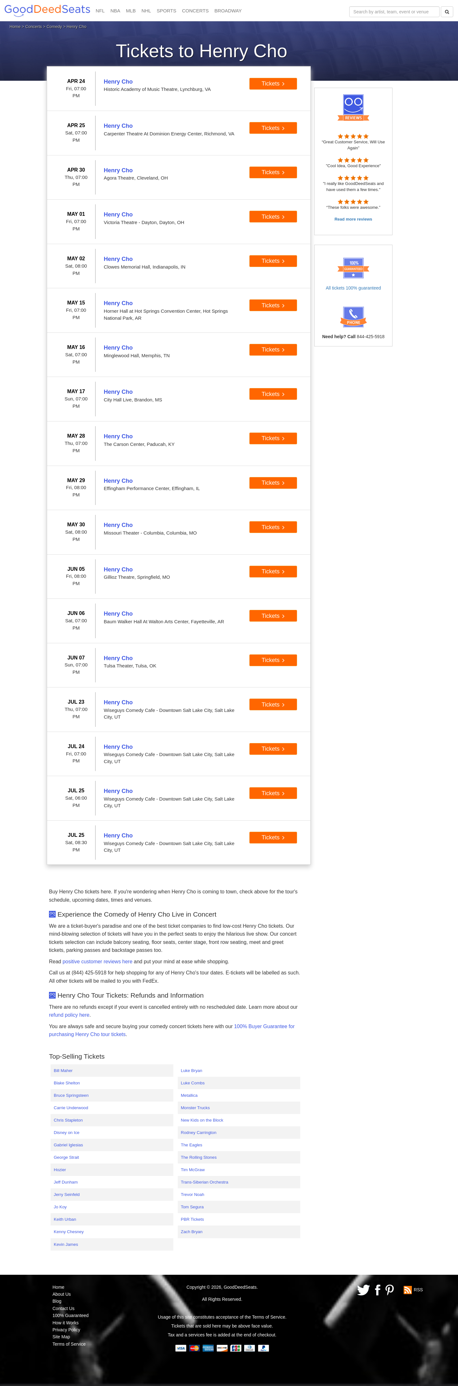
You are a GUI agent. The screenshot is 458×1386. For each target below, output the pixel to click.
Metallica (189, 1095)
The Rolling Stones (199, 1157)
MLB (131, 10)
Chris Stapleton (68, 1120)
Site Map (61, 1336)
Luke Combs (193, 1083)
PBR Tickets (192, 1219)
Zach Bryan (192, 1231)
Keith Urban (65, 1219)
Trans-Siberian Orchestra (204, 1182)
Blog (56, 1301)
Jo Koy (60, 1207)
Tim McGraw (193, 1169)
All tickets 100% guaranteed (353, 287)
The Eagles (191, 1145)
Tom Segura (192, 1207)
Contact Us (63, 1308)
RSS (418, 1289)
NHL (146, 10)
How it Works (65, 1322)
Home (15, 26)
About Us (61, 1294)
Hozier (60, 1169)
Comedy (54, 26)
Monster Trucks (195, 1107)
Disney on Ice (67, 1132)
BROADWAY (228, 10)
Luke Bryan (191, 1070)
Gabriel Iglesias (68, 1145)
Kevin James (66, 1244)
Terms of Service (69, 1344)
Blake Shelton (67, 1083)
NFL (100, 10)
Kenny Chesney (69, 1231)
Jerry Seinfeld (67, 1194)
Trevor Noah (193, 1194)
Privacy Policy (66, 1329)
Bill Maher (63, 1070)
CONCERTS (195, 10)
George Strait (66, 1157)
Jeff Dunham (66, 1182)
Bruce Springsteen (71, 1095)
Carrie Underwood (71, 1107)
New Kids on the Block (202, 1120)
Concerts (33, 26)
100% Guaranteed (70, 1315)
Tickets (273, 83)
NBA (115, 10)
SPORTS (166, 10)
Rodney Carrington (199, 1132)
